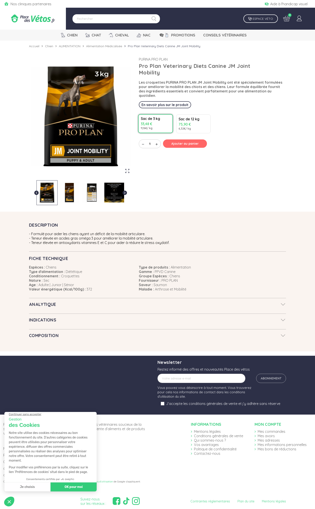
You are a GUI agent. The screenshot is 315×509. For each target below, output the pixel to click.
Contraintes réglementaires (210, 501)
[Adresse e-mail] (201, 378)
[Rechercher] (116, 18)
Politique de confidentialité (215, 449)
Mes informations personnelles (282, 444)
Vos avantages (206, 444)
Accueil (34, 46)
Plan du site (245, 501)
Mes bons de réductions (277, 449)
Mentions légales (207, 431)
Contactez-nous (207, 453)
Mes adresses (269, 440)
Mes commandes (271, 431)
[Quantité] (150, 144)
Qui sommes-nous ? (210, 440)
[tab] (157, 304)
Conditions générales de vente (218, 436)
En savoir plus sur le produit (164, 105)
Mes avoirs (266, 436)
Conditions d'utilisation (99, 481)
